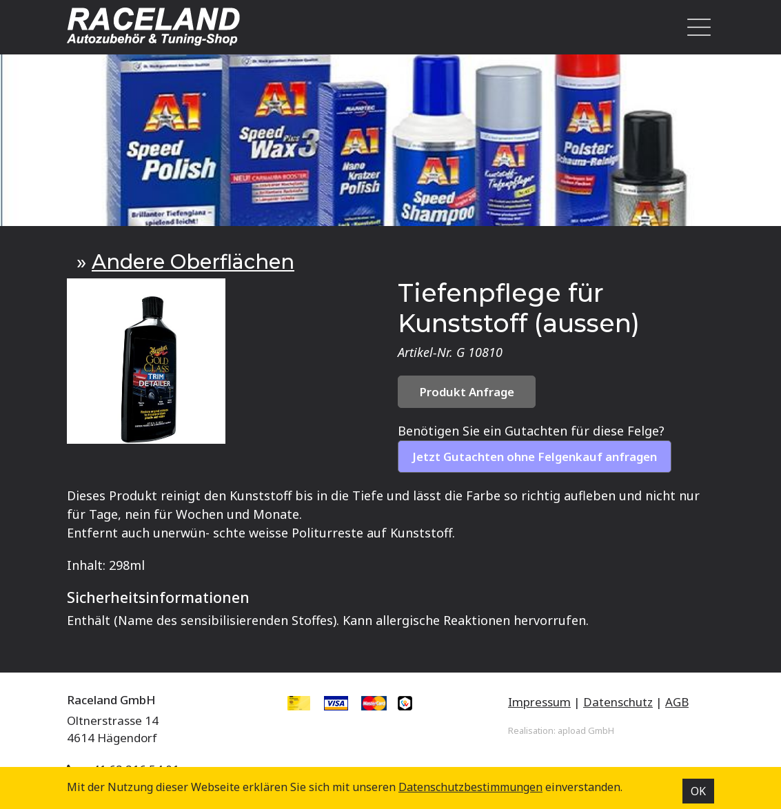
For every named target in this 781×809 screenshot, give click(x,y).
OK (698, 791)
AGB (677, 702)
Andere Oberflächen (193, 261)
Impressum (539, 702)
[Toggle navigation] (695, 27)
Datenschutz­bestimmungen (470, 787)
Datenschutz (618, 702)
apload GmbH (586, 730)
